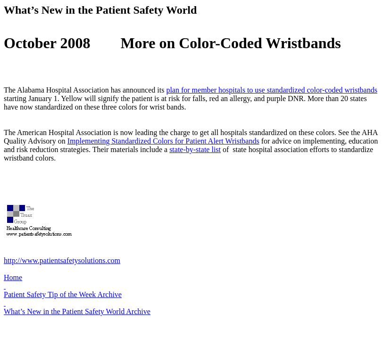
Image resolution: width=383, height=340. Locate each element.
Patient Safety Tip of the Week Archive (63, 294)
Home (13, 277)
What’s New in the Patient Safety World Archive (77, 311)
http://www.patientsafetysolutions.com (62, 260)
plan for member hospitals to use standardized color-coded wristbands (271, 90)
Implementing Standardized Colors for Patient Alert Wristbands (163, 141)
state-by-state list (195, 149)
